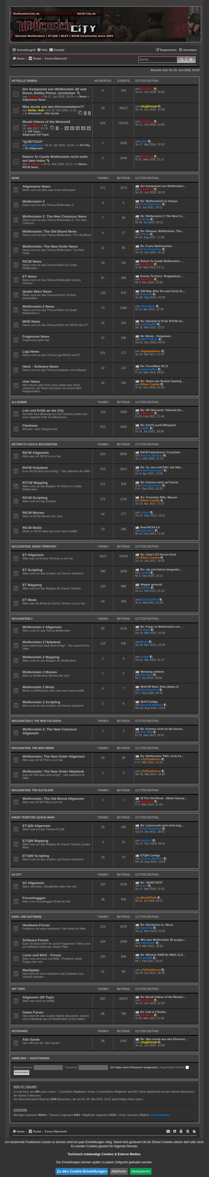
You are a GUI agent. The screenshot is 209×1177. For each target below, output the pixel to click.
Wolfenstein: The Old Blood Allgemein (53, 799)
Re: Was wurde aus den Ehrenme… (164, 1039)
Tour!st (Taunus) (152, 455)
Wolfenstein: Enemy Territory (34, 546)
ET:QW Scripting (35, 856)
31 (72, 128)
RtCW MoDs (32, 528)
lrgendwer (147, 530)
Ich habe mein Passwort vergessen (134, 1067)
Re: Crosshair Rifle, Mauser (159, 497)
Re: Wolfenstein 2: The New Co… (162, 216)
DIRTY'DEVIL (149, 339)
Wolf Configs (149, 701)
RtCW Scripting (34, 498)
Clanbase (30, 425)
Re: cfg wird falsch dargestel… (161, 569)
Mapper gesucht (151, 584)
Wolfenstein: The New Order (33, 748)
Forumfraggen (33, 898)
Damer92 (146, 927)
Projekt (145, 629)
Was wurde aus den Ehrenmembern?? (53, 107)
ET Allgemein (33, 555)
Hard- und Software (27, 916)
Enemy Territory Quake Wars (33, 817)
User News (31, 381)
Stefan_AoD (36, 110)
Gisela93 (146, 957)
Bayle (144, 641)
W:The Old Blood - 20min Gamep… (163, 798)
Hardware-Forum (36, 925)
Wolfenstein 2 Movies (39, 672)
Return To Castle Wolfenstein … (161, 261)
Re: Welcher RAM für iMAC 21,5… (163, 954)
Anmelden (19, 1058)
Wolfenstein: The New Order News (50, 246)
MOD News (31, 321)
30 (66, 128)
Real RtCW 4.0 (150, 527)
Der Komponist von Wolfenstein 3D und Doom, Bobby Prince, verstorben (54, 91)
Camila (145, 219)
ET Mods (29, 600)
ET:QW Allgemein (36, 826)
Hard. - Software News (40, 366)
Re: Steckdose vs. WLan (156, 924)
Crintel (145, 234)
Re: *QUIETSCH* (151, 882)
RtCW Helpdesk (35, 468)
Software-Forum (35, 940)
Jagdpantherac (151, 351)
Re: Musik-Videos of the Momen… (163, 996)
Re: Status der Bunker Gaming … (162, 381)
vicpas (145, 512)
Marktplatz (30, 970)
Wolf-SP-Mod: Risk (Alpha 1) (159, 686)
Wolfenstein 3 (33, 201)
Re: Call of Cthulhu (153, 1011)
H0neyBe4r (148, 306)
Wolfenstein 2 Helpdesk (41, 642)
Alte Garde (52, 113)
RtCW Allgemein (35, 453)
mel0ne (145, 587)
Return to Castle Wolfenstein (34, 444)
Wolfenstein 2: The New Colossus (36, 721)
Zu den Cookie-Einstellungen (82, 1171)
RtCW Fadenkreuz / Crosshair (160, 452)
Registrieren (39, 1058)
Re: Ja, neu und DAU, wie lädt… (161, 467)
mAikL (145, 428)
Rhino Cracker (150, 384)
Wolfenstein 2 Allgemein (42, 627)
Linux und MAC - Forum (41, 955)
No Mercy (34, 96)
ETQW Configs (150, 855)
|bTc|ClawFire (150, 599)
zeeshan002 (149, 324)
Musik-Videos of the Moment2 (46, 122)
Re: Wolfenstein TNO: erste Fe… (162, 756)
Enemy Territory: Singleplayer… (161, 276)
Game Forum (32, 1012)
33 (83, 128)
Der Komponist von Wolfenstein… (163, 186)
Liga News (30, 351)
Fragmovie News (36, 336)
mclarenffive (149, 369)
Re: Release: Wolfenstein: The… (162, 231)
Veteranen (35, 113)
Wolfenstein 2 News (38, 306)
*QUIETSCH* (32, 142)
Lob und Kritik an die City (43, 410)
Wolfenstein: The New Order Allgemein (53, 756)
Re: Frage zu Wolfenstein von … (162, 626)
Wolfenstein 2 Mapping (40, 657)
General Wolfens (152, 704)
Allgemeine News (34, 99)
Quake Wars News (37, 291)
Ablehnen (118, 1171)
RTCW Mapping (34, 483)
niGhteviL (147, 413)
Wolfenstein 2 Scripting (41, 702)
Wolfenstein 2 (22, 618)
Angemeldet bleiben (174, 1067)
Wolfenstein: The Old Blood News (49, 231)
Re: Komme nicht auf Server (159, 482)
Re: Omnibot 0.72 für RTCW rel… (162, 321)
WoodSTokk (149, 897)
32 (77, 128)
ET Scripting (32, 570)
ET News (29, 276)
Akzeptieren (140, 1171)
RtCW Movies (33, 513)
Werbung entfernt (152, 671)
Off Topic (34, 131)
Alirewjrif (147, 674)
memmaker (148, 942)
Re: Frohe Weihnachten (156, 246)
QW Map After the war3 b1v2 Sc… (163, 291)
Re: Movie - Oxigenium (155, 336)
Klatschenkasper (152, 470)
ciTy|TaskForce (151, 759)
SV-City (85, 145)
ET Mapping (32, 585)
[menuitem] (42, 49)
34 (88, 128)
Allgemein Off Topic (35, 134)
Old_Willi (147, 732)
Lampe (145, 572)
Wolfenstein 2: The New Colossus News (54, 216)
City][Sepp (35, 145)
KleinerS (146, 294)
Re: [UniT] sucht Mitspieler (158, 425)
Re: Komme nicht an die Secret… (162, 728)
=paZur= (146, 840)
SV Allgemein (34, 148)
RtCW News (30, 167)
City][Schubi (149, 106)
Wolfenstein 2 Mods (38, 687)
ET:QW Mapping (35, 841)
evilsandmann (159, 1114)
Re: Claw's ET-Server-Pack (158, 554)
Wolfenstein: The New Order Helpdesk (53, 771)
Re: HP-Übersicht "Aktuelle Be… (162, 410)
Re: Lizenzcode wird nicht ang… (162, 825)
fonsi (144, 141)
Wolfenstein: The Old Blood (32, 790)
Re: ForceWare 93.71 (154, 366)
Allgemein (19, 402)
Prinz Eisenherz (151, 204)
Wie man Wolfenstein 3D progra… (163, 939)
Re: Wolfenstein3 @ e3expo (159, 201)
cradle (145, 656)
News (83, 96)
